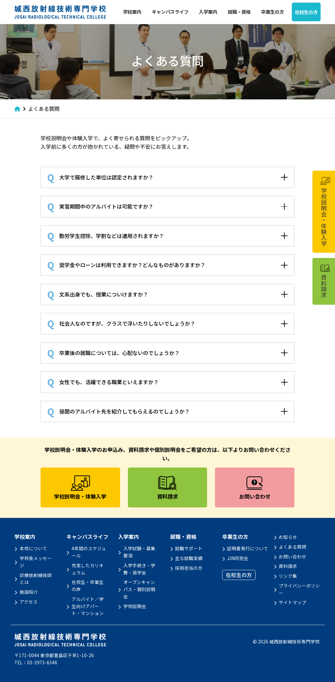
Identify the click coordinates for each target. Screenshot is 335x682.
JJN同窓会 (237, 558)
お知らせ (288, 537)
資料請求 (288, 566)
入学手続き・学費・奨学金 (139, 569)
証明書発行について (247, 548)
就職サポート (189, 548)
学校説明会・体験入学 (325, 212)
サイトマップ (292, 602)
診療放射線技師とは (36, 579)
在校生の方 (306, 12)
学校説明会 (134, 606)
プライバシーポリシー (299, 589)
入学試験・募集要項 (139, 552)
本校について (33, 548)
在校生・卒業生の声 (88, 585)
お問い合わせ (292, 556)
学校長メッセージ (36, 562)
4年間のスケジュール (89, 552)
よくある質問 (292, 546)
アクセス (29, 601)
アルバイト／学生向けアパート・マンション (88, 606)
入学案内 (208, 11)
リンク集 (288, 575)
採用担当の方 (189, 568)
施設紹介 (29, 591)
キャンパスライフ (170, 11)
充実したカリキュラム (88, 569)
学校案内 (132, 11)
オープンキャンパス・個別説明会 (139, 589)
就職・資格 (239, 11)
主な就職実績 (189, 558)
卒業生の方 (272, 11)
